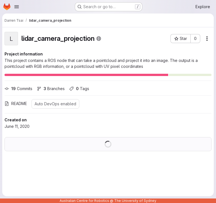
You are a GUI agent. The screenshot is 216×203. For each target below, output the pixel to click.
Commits (18, 88)
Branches (51, 88)
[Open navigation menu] (16, 6)
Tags (79, 88)
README (15, 103)
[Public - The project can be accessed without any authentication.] (98, 38)
